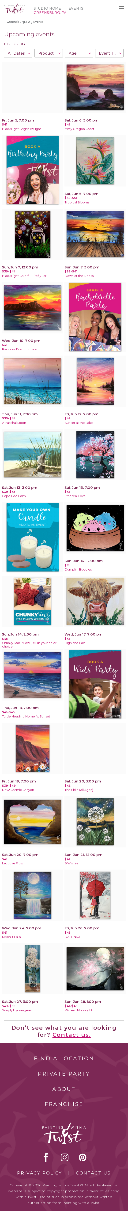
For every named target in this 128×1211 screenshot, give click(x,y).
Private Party (64, 1074)
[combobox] (18, 53)
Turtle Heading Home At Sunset (26, 716)
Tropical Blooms (77, 202)
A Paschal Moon (14, 423)
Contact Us (93, 1173)
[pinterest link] (83, 1157)
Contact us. (72, 1034)
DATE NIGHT (74, 937)
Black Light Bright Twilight (21, 129)
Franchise (64, 1104)
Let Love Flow (12, 863)
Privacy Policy (39, 1173)
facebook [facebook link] (45, 1157)
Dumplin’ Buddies (78, 569)
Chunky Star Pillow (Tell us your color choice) (29, 644)
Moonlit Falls (11, 937)
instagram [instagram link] (64, 1157)
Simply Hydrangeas (16, 1010)
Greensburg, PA (18, 22)
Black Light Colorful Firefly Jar (24, 276)
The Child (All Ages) (79, 790)
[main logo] (14, 5)
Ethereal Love (75, 496)
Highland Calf (75, 643)
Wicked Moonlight (78, 1010)
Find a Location (64, 1058)
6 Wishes (71, 863)
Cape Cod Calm (14, 496)
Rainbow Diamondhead (20, 349)
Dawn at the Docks (79, 276)
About (64, 1089)
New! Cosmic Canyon (18, 790)
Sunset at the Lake (79, 423)
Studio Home (47, 8)
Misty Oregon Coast (79, 129)
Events (76, 8)
